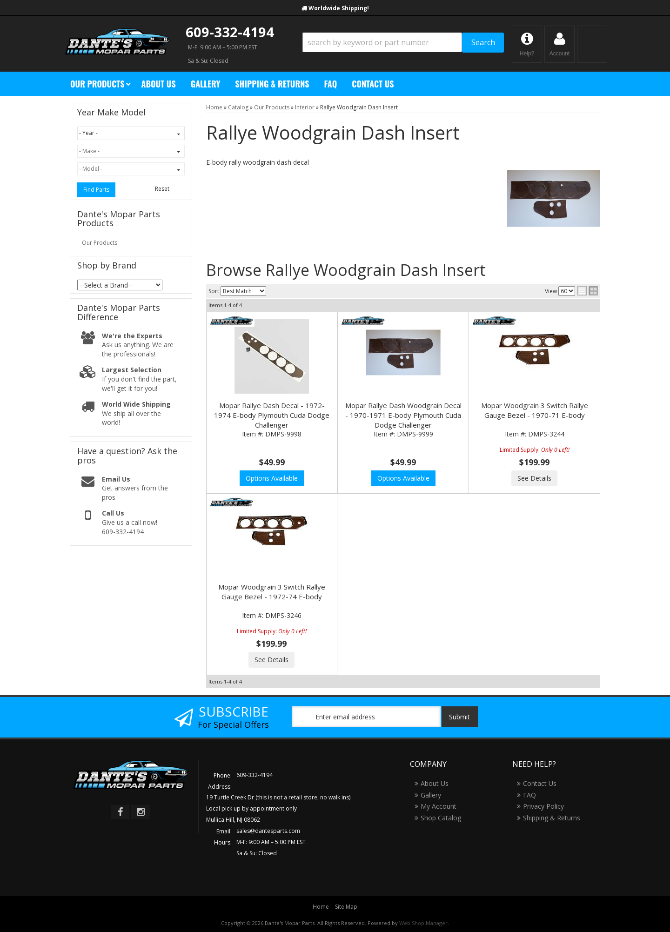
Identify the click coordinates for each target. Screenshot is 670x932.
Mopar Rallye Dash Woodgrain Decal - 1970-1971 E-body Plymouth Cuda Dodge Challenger (403, 415)
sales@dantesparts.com (268, 831)
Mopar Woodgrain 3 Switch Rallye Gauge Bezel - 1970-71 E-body (534, 410)
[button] (403, 43)
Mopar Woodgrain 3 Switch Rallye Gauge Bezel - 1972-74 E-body (271, 591)
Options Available (272, 478)
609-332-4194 (230, 32)
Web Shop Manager (423, 922)
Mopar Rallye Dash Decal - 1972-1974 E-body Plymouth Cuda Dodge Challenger (271, 415)
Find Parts (96, 190)
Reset (162, 189)
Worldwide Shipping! (338, 8)
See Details (534, 478)
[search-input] (382, 42)
